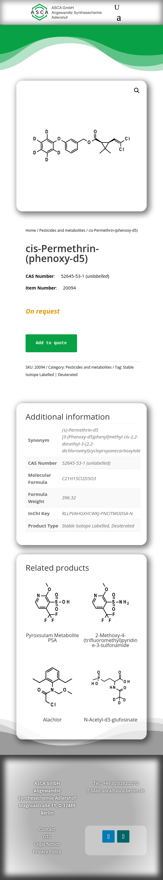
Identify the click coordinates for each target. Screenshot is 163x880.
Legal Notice (47, 844)
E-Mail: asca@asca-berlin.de (116, 790)
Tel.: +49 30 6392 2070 (115, 783)
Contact (47, 829)
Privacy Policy (47, 851)
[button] (136, 90)
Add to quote (51, 343)
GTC (47, 837)
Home (31, 230)
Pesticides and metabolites (62, 230)
